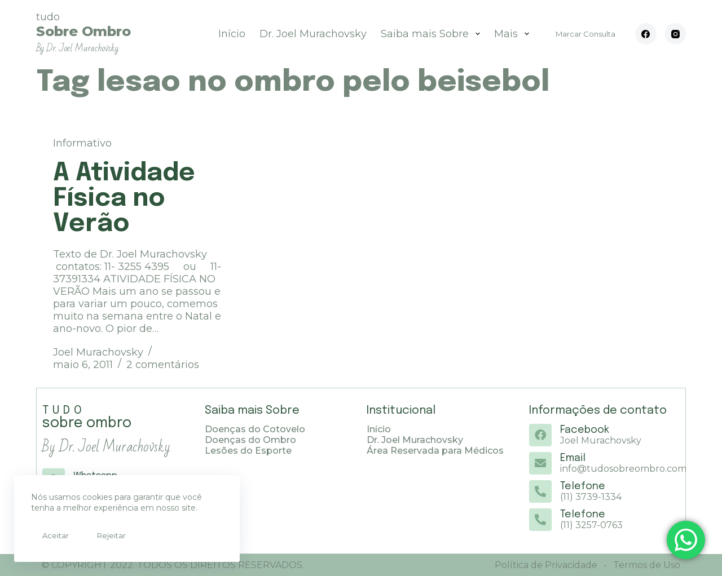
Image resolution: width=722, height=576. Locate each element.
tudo (83, 32)
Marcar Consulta (585, 33)
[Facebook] (646, 34)
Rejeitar (111, 535)
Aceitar (55, 535)
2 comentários (162, 364)
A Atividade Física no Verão (124, 199)
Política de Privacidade (546, 565)
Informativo (82, 143)
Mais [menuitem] (514, 34)
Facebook (584, 430)
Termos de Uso (645, 565)
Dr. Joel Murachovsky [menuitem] (313, 34)
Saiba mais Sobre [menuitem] (433, 34)
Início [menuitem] (231, 34)
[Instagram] (675, 34)
